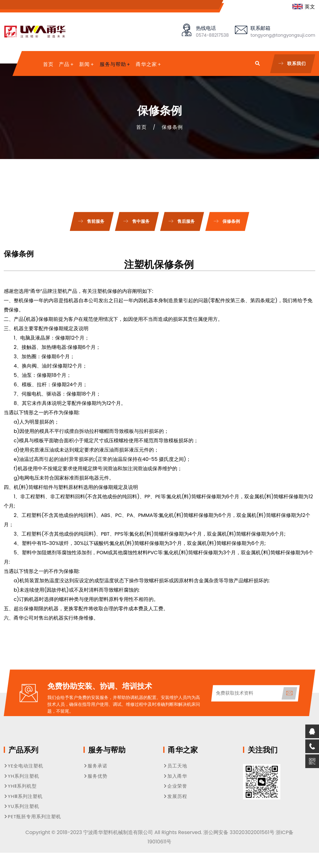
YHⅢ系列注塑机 (23, 796)
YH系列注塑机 (21, 776)
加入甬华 (175, 776)
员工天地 (175, 765)
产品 (64, 64)
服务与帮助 (113, 64)
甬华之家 (146, 64)
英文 (303, 6)
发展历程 (175, 796)
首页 (48, 64)
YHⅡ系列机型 (20, 786)
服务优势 (95, 776)
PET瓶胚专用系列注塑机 (32, 816)
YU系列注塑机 (21, 806)
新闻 (84, 64)
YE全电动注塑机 (23, 765)
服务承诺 (95, 765)
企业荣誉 (175, 786)
